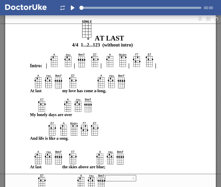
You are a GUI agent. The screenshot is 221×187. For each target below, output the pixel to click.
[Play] (72, 8)
